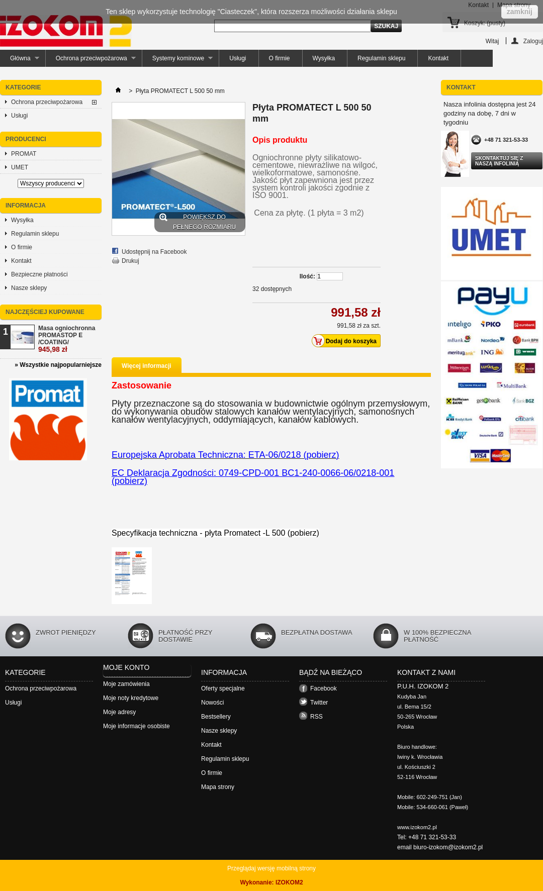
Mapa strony (217, 786)
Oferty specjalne (223, 688)
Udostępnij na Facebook (154, 251)
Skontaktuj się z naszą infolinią (499, 160)
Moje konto (126, 667)
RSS (316, 716)
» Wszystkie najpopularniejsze (58, 364)
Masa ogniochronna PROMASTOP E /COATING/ (66, 339)
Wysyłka (324, 58)
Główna (19, 61)
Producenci (26, 139)
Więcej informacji (146, 365)
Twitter (319, 702)
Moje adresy (119, 712)
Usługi (237, 58)
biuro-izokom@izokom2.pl (448, 847)
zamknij (519, 12)
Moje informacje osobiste (136, 726)
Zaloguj (533, 41)
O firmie (279, 58)
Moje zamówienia (126, 683)
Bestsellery (216, 716)
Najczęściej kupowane (45, 312)
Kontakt (438, 58)
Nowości (212, 702)
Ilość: (307, 276)
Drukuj (130, 260)
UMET (19, 167)
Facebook (323, 688)
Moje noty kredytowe (130, 698)
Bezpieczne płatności (39, 274)
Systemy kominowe (177, 61)
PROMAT (23, 153)
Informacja (26, 205)
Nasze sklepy (29, 287)
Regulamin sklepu (381, 58)
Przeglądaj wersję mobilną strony (271, 868)
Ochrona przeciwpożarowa (91, 61)
